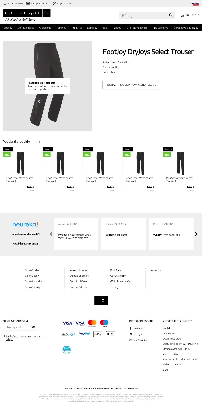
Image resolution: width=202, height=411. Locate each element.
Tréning (114, 287)
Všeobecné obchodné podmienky (180, 359)
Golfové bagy (32, 275)
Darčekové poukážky (186, 28)
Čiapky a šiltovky (78, 287)
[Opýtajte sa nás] (62, 3)
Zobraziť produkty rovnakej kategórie (131, 84)
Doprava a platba (172, 338)
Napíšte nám (140, 340)
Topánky (61, 28)
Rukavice (77, 28)
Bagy (105, 28)
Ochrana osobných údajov (176, 349)
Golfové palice (25, 28)
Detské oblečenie (78, 281)
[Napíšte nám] (38, 3)
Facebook (139, 328)
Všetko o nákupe (171, 354)
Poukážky (156, 270)
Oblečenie (45, 28)
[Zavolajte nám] (13, 3)
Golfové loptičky (33, 281)
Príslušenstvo (160, 28)
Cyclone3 (115, 388)
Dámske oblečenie (79, 275)
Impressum (168, 333)
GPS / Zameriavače (120, 281)
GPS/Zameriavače (137, 28)
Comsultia (131, 388)
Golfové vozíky (32, 287)
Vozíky (117, 28)
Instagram (139, 334)
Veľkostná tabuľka (172, 364)
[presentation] (34, 141)
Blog (165, 369)
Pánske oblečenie (79, 270)
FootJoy (115, 67)
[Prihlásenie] (189, 15)
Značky (8, 28)
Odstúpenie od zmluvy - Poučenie (180, 343)
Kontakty (168, 328)
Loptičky (92, 28)
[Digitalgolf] (101, 300)
